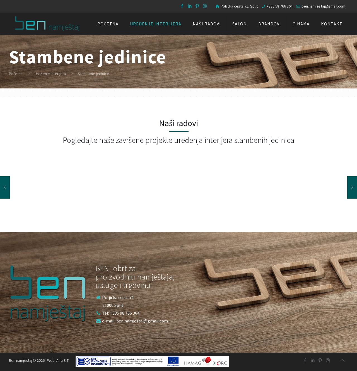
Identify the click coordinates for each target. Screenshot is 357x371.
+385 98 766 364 (280, 6)
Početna (16, 73)
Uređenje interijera (50, 73)
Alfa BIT (62, 360)
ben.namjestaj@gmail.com (323, 6)
